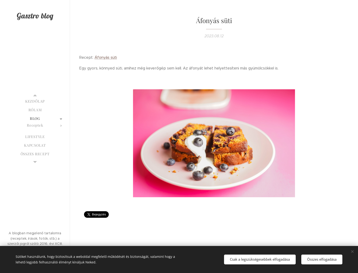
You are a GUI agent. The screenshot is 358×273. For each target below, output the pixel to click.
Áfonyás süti (106, 57)
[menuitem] (35, 101)
